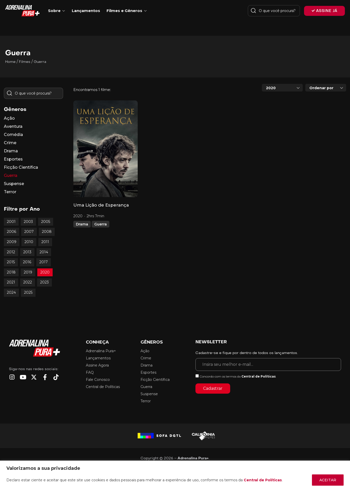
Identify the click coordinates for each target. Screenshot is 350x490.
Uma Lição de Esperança (101, 205)
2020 (45, 272)
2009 (11, 242)
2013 (27, 252)
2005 (45, 221)
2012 (11, 252)
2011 (45, 242)
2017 (43, 262)
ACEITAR (327, 480)
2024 (11, 292)
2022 (27, 282)
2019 (28, 272)
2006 (11, 231)
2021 (11, 282)
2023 (44, 282)
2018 (11, 272)
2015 (11, 262)
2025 (28, 292)
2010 (29, 242)
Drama (82, 224)
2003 (28, 221)
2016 (27, 262)
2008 (47, 231)
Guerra (100, 224)
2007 (29, 231)
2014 (44, 252)
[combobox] (282, 88)
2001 (11, 221)
